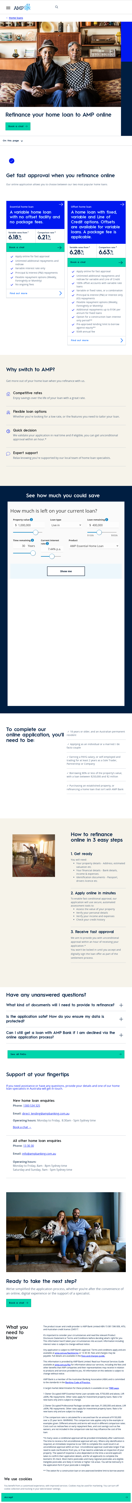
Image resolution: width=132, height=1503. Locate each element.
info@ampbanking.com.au (39, 1026)
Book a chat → (22, 1000)
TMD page (114, 1260)
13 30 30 (28, 1018)
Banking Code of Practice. (77, 1255)
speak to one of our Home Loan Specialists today (88, 1349)
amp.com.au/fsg (63, 1237)
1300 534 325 (31, 978)
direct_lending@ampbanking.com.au (45, 986)
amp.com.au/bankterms (67, 1225)
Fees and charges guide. (93, 1228)
